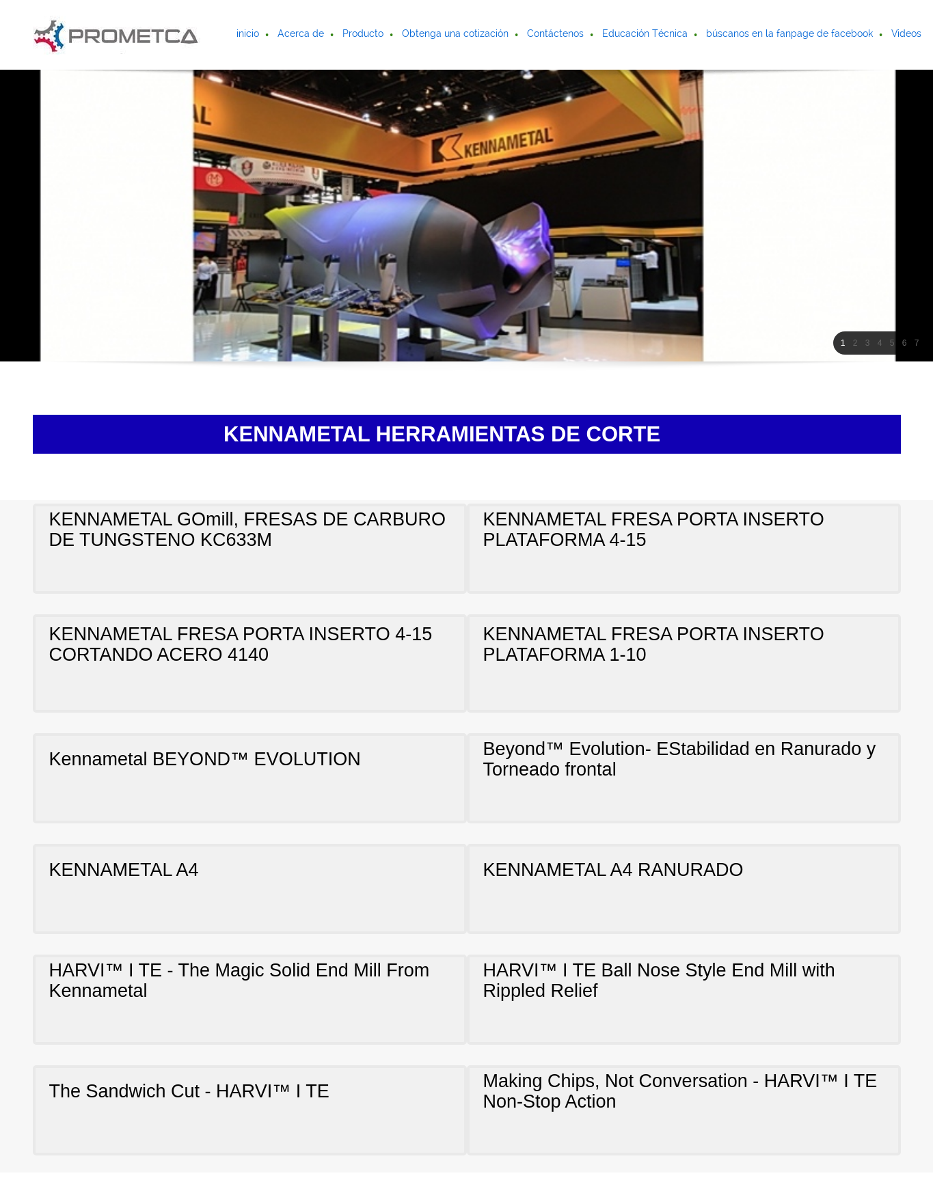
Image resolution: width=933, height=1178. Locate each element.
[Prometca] (116, 35)
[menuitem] (248, 35)
